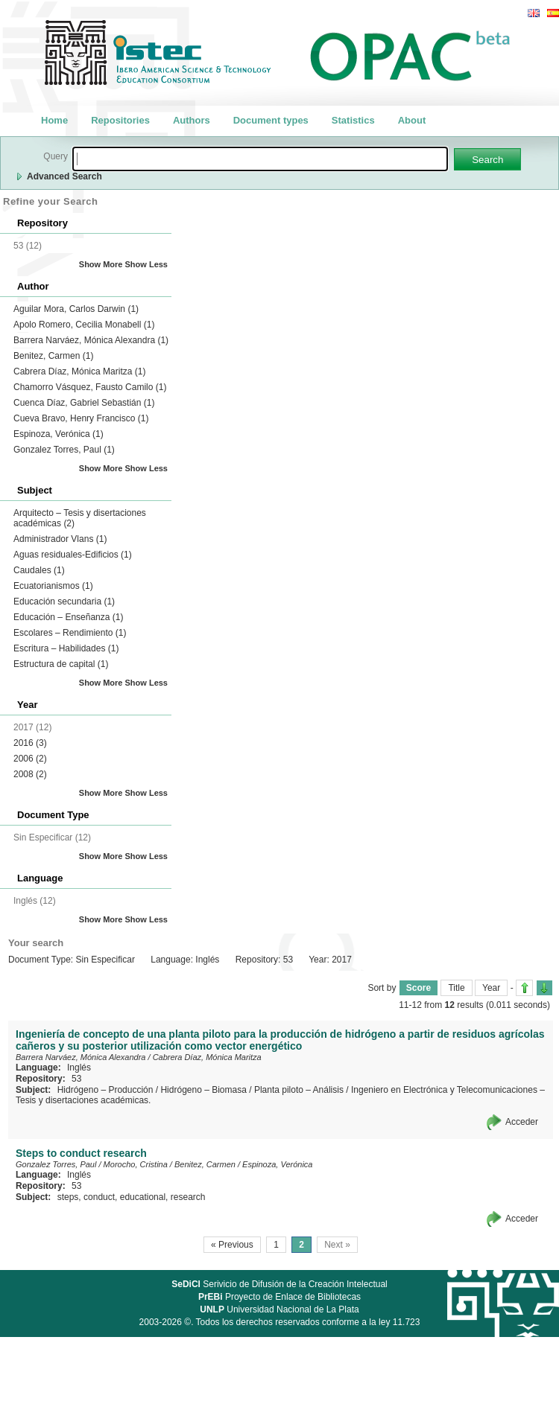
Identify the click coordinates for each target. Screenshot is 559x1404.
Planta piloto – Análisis (299, 1090)
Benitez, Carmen (53, 356)
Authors (191, 120)
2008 (30, 774)
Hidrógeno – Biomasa (203, 1090)
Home (54, 120)
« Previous (232, 1244)
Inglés (79, 1067)
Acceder (521, 1122)
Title (456, 988)
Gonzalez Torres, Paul (64, 449)
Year (491, 988)
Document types (271, 120)
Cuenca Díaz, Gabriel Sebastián (83, 403)
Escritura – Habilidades (66, 648)
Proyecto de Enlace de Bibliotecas (279, 1297)
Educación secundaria (64, 601)
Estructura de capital (60, 664)
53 (76, 1078)
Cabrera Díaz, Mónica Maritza (79, 371)
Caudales (39, 570)
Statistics (353, 120)
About (412, 120)
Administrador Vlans (60, 539)
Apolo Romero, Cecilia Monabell (83, 324)
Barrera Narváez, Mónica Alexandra (90, 340)
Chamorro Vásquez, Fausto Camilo (89, 387)
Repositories (120, 120)
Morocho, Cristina (136, 1164)
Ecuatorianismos (53, 586)
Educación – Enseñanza (68, 617)
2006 (30, 758)
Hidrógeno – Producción (105, 1090)
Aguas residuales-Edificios (72, 554)
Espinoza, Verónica (58, 434)
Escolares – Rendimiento (69, 633)
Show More (101, 264)
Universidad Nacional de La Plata (279, 1309)
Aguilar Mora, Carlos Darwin (76, 309)
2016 (30, 743)
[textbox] (260, 159)
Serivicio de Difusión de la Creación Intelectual (279, 1284)
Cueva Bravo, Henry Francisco (80, 418)
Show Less (146, 264)
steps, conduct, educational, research (131, 1197)
